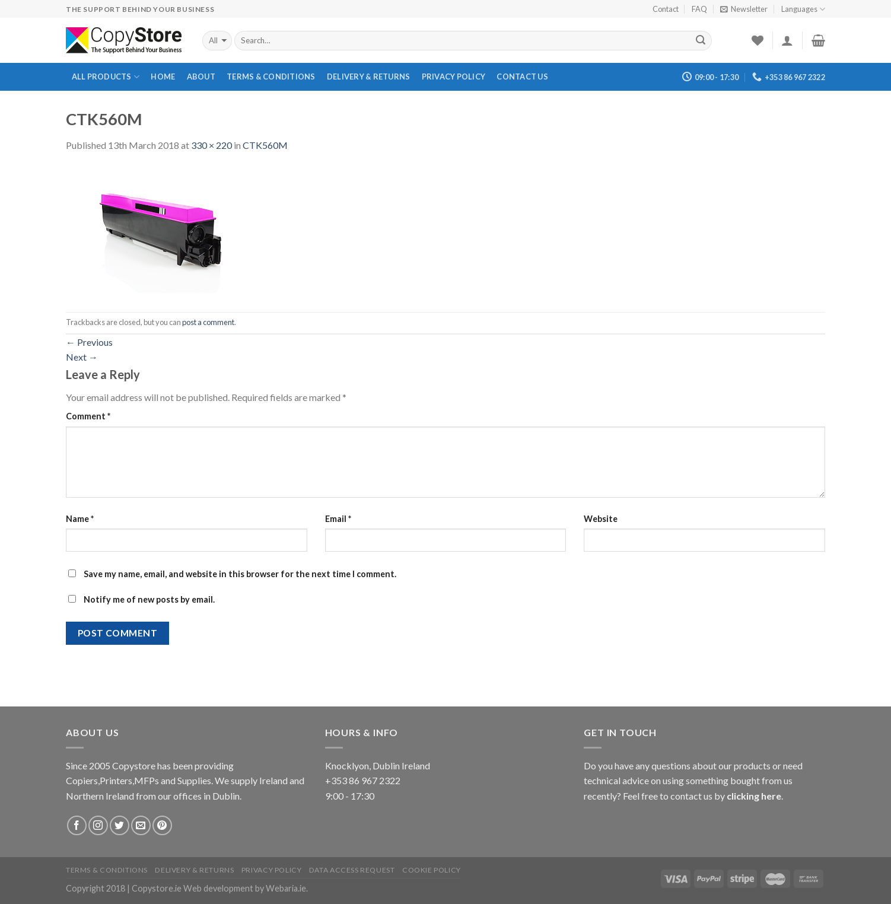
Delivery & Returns (369, 76)
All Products (106, 76)
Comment (88, 416)
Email (338, 519)
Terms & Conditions (271, 76)
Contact (666, 9)
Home (163, 76)
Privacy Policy (454, 76)
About (201, 76)
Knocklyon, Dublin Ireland (377, 765)
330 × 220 (211, 145)
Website (601, 519)
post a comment (208, 322)
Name (80, 519)
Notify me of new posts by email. (149, 599)
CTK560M (265, 145)
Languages (803, 9)
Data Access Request (352, 869)
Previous (89, 342)
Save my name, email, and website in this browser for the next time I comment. (240, 574)
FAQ (699, 9)
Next (82, 356)
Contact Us (522, 76)
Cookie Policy (431, 869)
